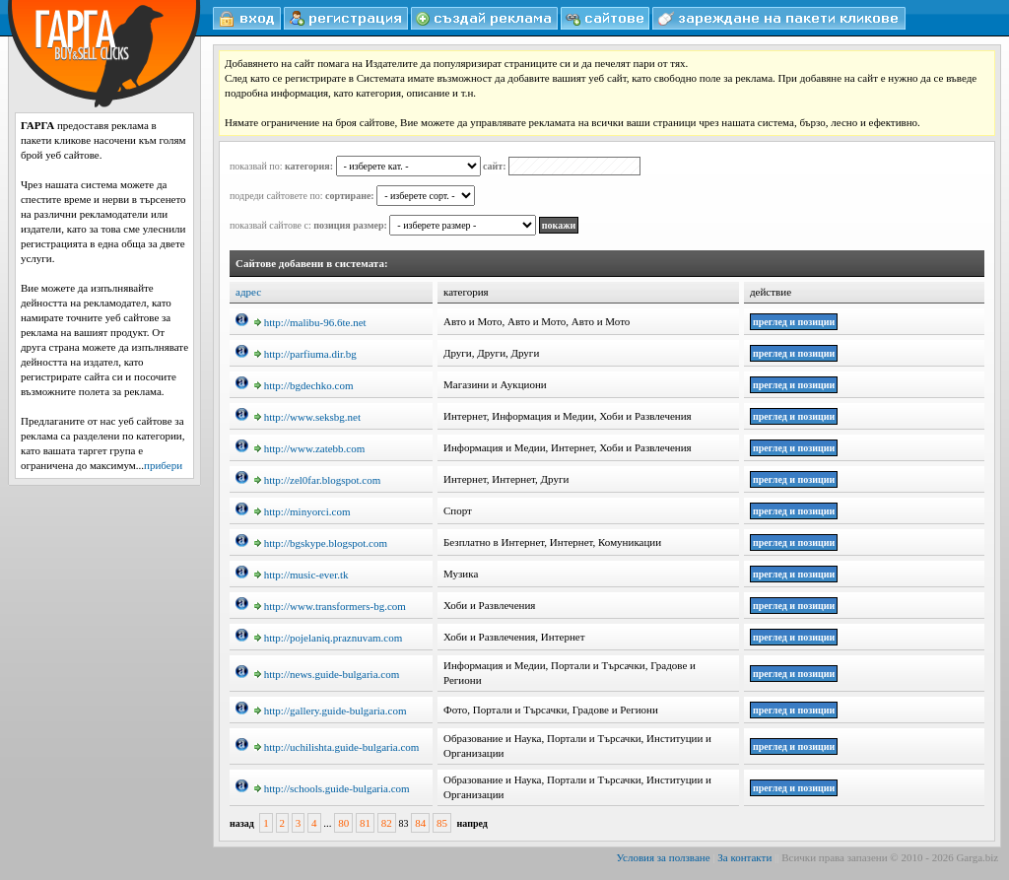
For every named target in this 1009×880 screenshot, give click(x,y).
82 (386, 823)
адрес (248, 292)
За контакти (744, 857)
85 (442, 823)
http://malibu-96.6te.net (310, 322)
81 (365, 823)
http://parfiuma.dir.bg (305, 354)
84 (420, 823)
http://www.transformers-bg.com (330, 606)
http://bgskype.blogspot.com (320, 543)
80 (343, 823)
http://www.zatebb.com (310, 448)
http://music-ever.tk (301, 574)
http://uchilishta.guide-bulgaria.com (337, 747)
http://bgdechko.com (304, 385)
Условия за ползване (663, 857)
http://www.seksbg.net (307, 417)
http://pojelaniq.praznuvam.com (328, 637)
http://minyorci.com (302, 511)
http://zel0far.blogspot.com (317, 480)
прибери (163, 465)
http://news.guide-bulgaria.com (326, 674)
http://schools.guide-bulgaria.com (332, 788)
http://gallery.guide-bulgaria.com (330, 710)
